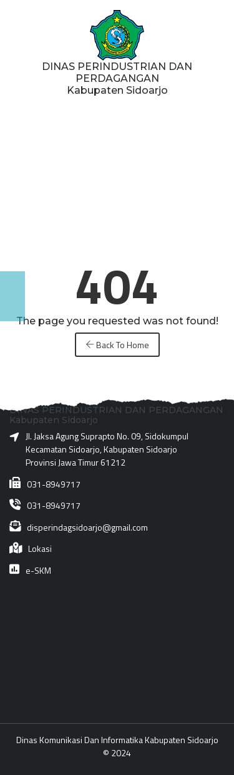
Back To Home (117, 344)
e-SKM (38, 570)
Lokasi (40, 548)
